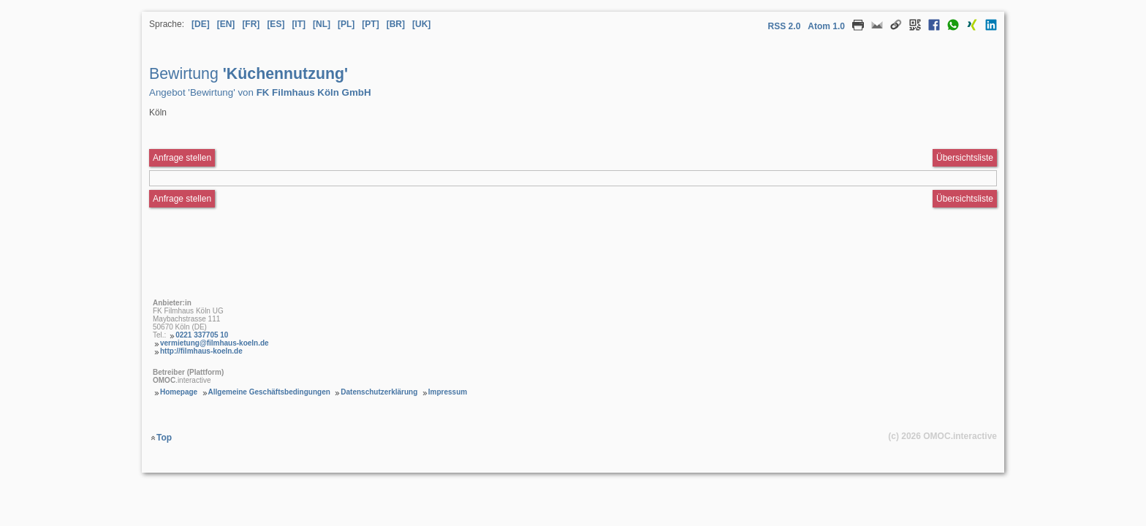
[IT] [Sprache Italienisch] (299, 24)
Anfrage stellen (182, 199)
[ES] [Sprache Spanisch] (275, 24)
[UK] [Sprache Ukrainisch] (421, 24)
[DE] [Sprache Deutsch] (200, 24)
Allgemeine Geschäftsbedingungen (269, 392)
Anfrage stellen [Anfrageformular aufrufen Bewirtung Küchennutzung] (182, 158)
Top (164, 437)
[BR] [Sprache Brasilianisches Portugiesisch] (396, 24)
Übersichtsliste (964, 158)
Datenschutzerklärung (379, 392)
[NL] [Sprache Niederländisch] (321, 24)
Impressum (447, 392)
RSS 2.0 (784, 26)
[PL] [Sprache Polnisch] (346, 24)
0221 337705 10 (201, 335)
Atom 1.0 (826, 26)
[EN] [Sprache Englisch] (226, 24)
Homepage (178, 392)
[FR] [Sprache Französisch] (250, 24)
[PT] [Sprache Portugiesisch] (370, 24)
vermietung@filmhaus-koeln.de (214, 343)
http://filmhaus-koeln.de (201, 351)
